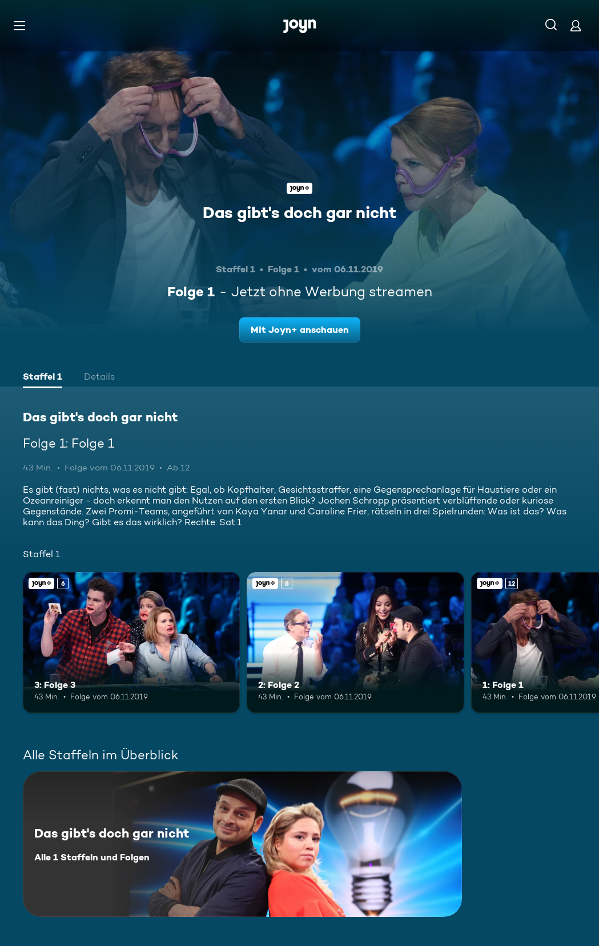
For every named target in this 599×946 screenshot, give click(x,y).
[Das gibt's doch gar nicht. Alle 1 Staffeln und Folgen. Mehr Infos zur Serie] (242, 844)
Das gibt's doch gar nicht (299, 212)
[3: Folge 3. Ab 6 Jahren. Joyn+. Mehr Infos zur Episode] (131, 642)
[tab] (43, 378)
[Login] (576, 25)
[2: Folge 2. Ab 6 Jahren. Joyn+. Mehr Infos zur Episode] (355, 642)
